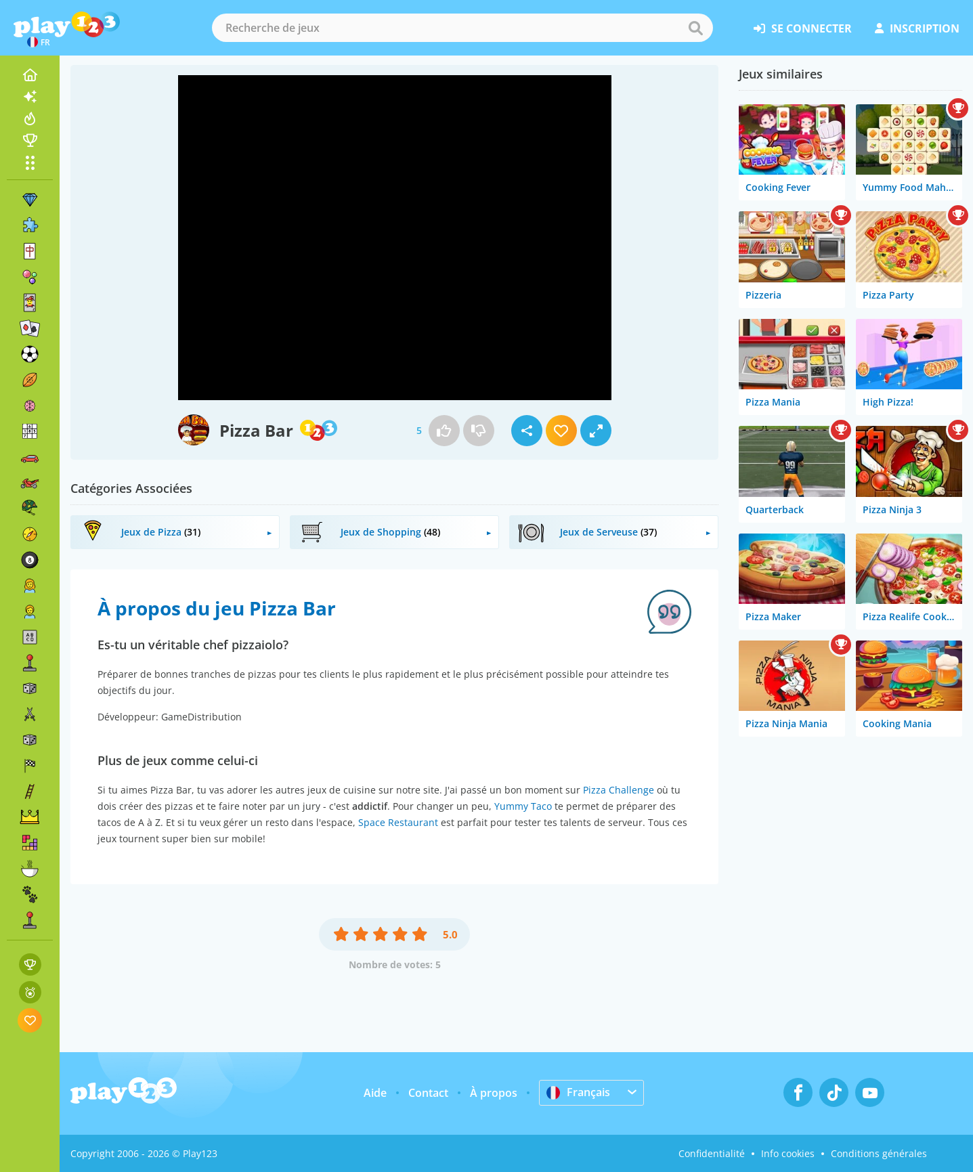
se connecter (803, 28)
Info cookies (788, 1153)
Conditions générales (879, 1153)
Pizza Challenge (618, 789)
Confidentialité (711, 1153)
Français (578, 1092)
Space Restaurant (398, 822)
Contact (428, 1092)
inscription (917, 28)
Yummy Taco (523, 806)
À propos (493, 1092)
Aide (375, 1092)
